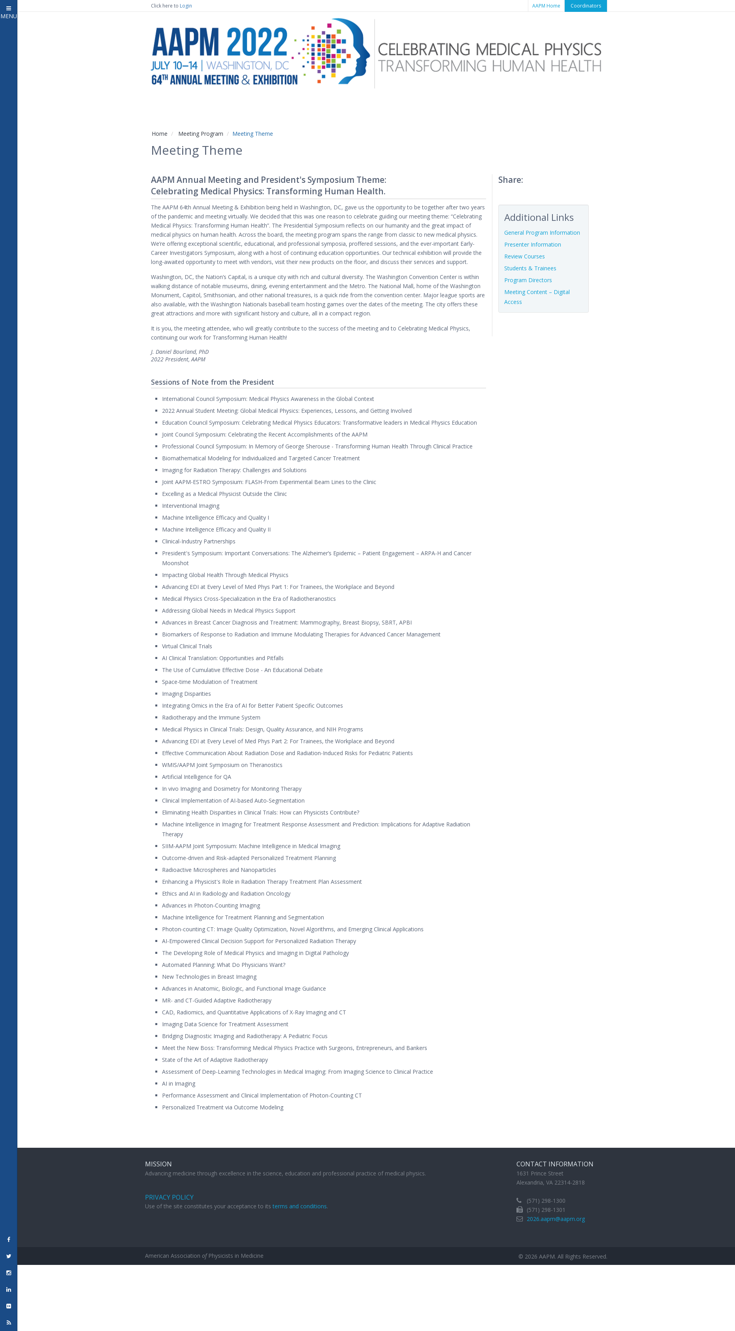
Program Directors (528, 280)
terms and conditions (300, 1206)
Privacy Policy (169, 1197)
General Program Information (542, 232)
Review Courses (524, 256)
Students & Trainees (530, 268)
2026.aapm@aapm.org (556, 1219)
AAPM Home (546, 5)
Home (160, 133)
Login (186, 5)
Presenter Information (532, 244)
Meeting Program (200, 133)
